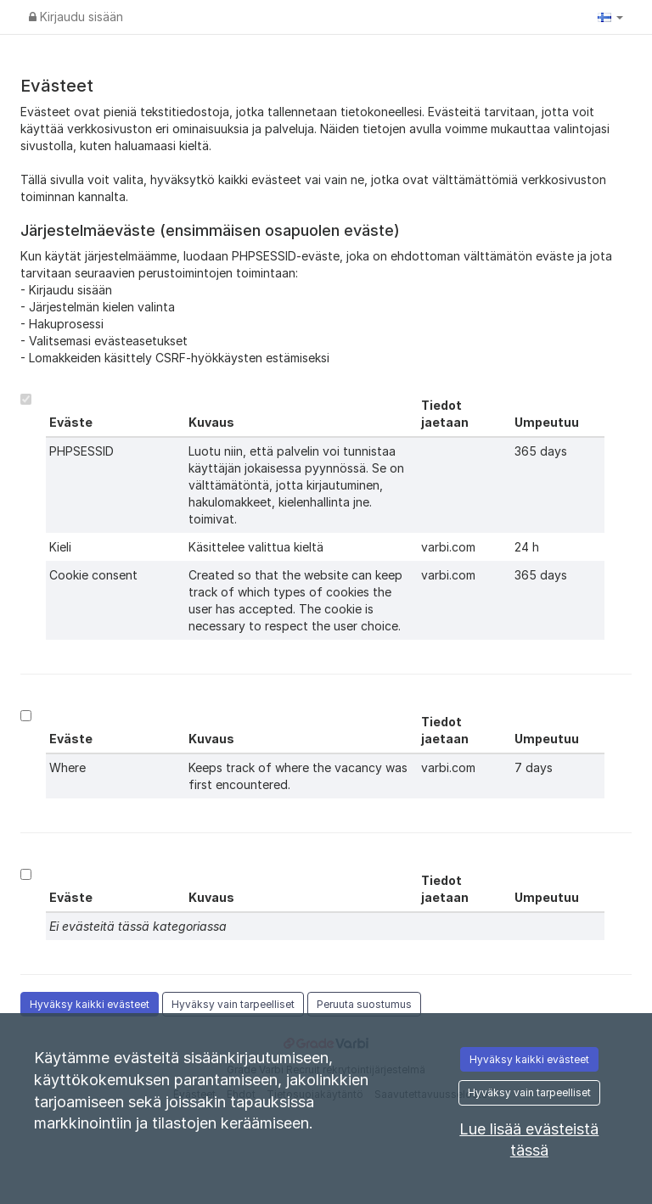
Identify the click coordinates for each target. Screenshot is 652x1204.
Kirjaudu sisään (76, 16)
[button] (610, 17)
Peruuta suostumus (364, 1004)
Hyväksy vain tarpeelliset (233, 1004)
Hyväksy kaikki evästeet (89, 1004)
